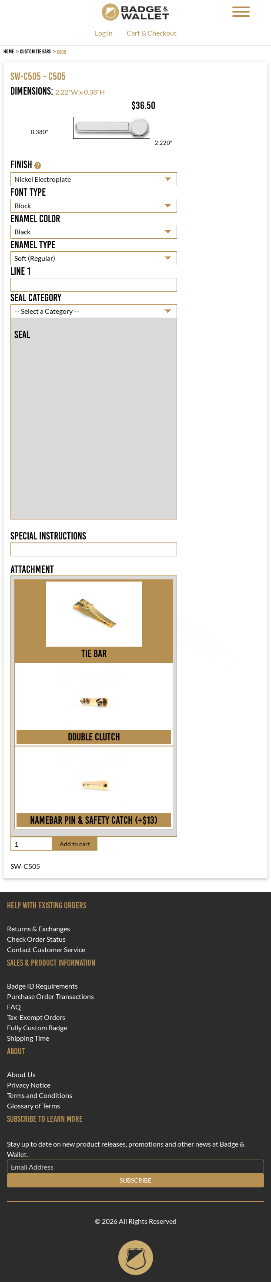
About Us (21, 1074)
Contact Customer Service (46, 949)
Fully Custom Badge (37, 1027)
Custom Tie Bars (35, 51)
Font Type (28, 192)
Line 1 (20, 271)
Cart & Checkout (152, 33)
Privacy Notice (28, 1084)
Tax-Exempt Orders (36, 1017)
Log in (104, 33)
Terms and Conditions (39, 1095)
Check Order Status (36, 939)
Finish (25, 164)
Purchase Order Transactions (50, 996)
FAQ (14, 1006)
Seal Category (35, 298)
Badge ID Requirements (42, 986)
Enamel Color (35, 219)
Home (8, 51)
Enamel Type (32, 245)
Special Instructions (48, 536)
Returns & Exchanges (38, 928)
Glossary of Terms (33, 1105)
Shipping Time (28, 1038)
